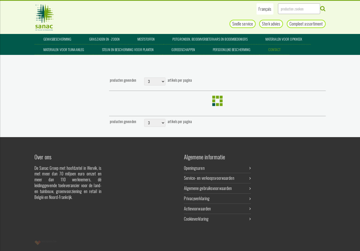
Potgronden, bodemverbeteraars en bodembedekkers (210, 39)
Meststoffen (146, 39)
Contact (274, 49)
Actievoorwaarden (217, 209)
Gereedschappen (183, 49)
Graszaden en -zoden (104, 39)
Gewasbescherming (57, 39)
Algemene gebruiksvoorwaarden (217, 188)
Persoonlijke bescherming (231, 49)
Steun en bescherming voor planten (128, 49)
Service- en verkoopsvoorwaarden (217, 178)
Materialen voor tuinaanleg (63, 49)
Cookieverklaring (217, 219)
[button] (265, 9)
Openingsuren (217, 168)
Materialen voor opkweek (283, 39)
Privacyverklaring (217, 198)
